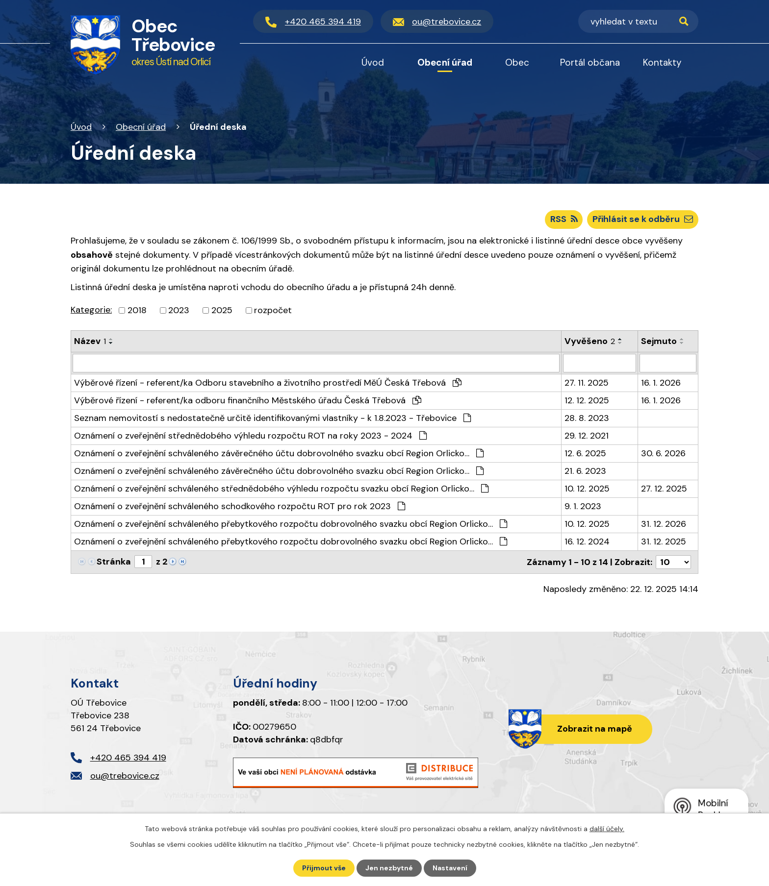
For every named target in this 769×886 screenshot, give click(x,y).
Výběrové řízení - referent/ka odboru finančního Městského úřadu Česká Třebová (247, 400)
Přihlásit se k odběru (642, 219)
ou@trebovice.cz (124, 776)
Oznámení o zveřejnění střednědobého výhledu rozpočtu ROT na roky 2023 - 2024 (250, 436)
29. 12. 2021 (586, 436)
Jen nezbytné (389, 867)
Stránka (114, 561)
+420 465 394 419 (128, 757)
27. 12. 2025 (664, 488)
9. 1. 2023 (582, 506)
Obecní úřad (141, 127)
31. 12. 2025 (663, 541)
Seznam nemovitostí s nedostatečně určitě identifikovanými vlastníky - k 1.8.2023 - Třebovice (272, 418)
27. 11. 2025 (586, 383)
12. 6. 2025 (585, 453)
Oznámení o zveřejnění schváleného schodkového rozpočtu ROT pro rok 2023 (239, 506)
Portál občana (590, 62)
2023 (178, 310)
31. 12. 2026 (663, 524)
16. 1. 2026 (661, 383)
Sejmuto (659, 341)
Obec (517, 62)
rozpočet (273, 310)
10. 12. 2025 (587, 488)
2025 (221, 310)
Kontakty (662, 62)
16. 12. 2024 (587, 541)
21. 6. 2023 (585, 471)
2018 (137, 310)
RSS (564, 219)
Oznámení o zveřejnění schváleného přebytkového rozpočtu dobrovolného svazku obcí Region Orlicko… (290, 524)
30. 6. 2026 (663, 453)
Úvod (81, 127)
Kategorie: (91, 310)
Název (90, 341)
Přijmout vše (324, 867)
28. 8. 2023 (586, 418)
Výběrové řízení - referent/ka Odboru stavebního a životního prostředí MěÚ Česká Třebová (267, 383)
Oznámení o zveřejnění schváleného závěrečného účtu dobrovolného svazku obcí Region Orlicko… (279, 453)
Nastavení (450, 867)
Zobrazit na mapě (594, 729)
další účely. (607, 828)
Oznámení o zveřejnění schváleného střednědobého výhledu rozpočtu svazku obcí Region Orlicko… (281, 488)
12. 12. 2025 (586, 400)
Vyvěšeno (589, 341)
